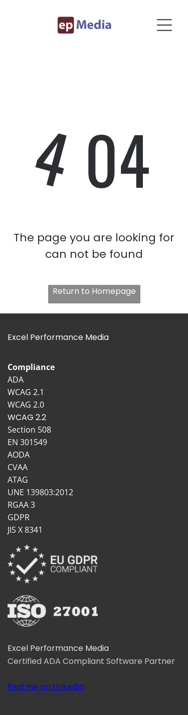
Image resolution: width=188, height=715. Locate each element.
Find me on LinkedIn (46, 686)
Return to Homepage (94, 291)
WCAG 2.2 (27, 417)
